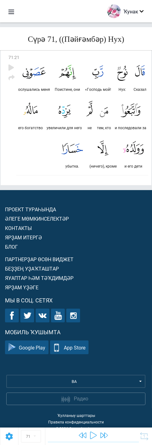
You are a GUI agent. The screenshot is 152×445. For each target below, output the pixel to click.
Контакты (18, 228)
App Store (69, 347)
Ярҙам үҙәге (21, 287)
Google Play (26, 347)
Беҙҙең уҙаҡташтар (32, 268)
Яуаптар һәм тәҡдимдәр (39, 278)
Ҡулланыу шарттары (76, 415)
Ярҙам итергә (23, 237)
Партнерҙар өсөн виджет (39, 259)
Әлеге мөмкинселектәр (37, 218)
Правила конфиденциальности (76, 421)
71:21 (13, 57)
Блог (11, 246)
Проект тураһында (30, 209)
